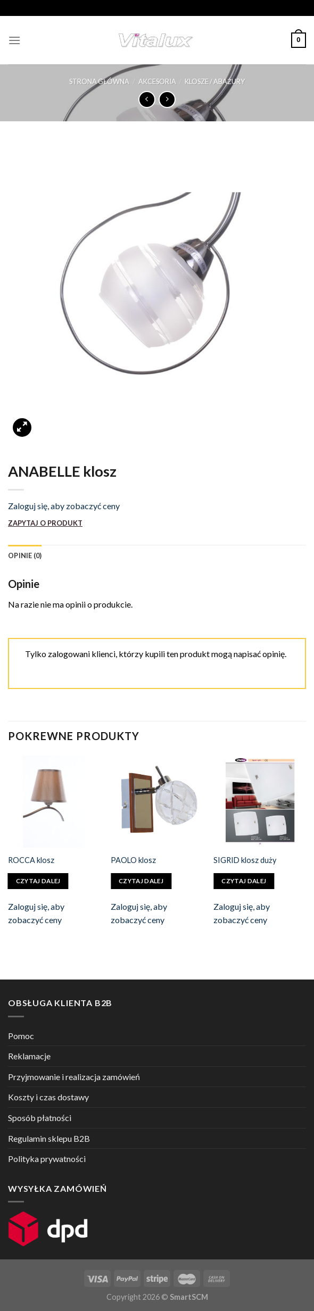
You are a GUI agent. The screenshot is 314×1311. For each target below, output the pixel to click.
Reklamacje (29, 1056)
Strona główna (99, 81)
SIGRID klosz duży (244, 860)
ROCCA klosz (31, 860)
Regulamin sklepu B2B (49, 1138)
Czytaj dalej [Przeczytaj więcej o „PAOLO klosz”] (141, 880)
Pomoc (21, 1036)
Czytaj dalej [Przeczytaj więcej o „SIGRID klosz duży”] (243, 880)
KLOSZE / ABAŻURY (215, 81)
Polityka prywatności (47, 1159)
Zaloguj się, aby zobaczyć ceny (64, 506)
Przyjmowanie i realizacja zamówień (74, 1077)
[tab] (25, 555)
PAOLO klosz (133, 860)
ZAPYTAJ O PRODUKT (45, 523)
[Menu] (14, 40)
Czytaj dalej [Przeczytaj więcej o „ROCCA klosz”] (38, 880)
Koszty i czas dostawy (48, 1097)
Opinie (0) (25, 555)
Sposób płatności (39, 1118)
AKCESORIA (157, 81)
